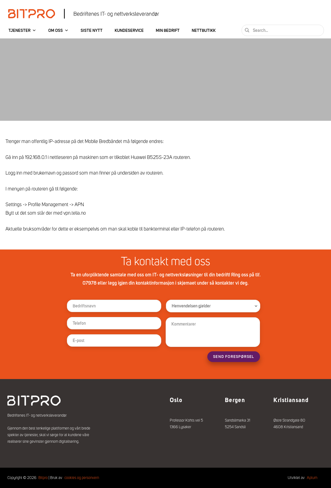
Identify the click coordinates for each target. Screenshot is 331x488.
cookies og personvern (81, 477)
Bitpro (43, 477)
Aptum (312, 477)
